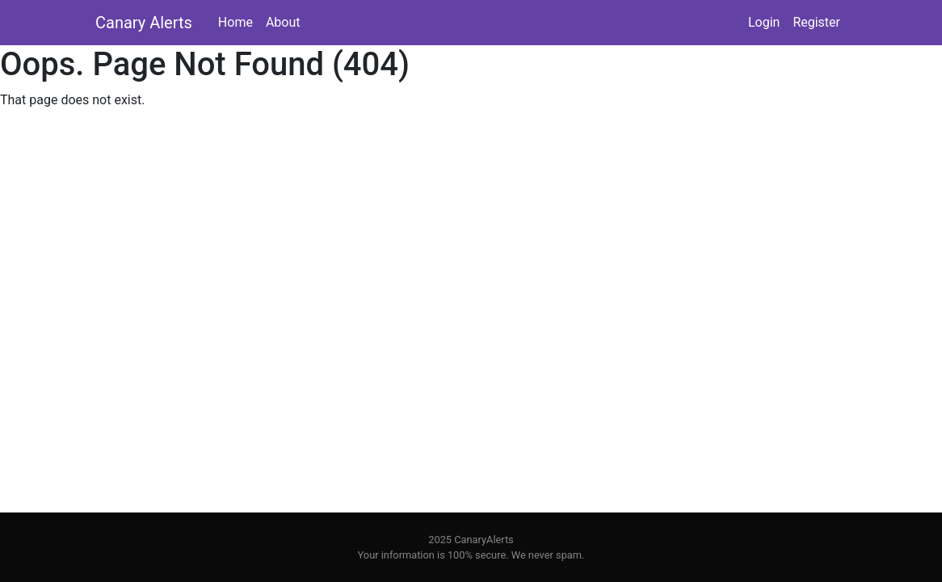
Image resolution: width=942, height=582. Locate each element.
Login (764, 22)
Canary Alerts (143, 22)
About (283, 22)
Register (816, 22)
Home (235, 22)
